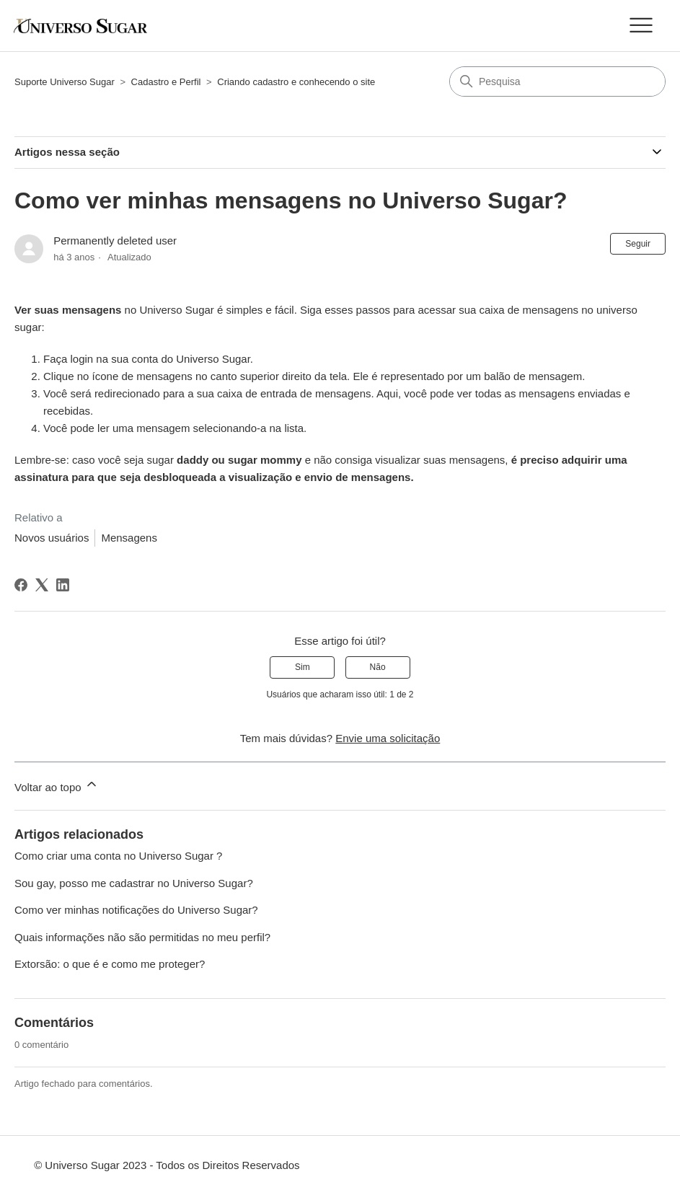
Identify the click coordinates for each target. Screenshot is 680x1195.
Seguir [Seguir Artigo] (637, 244)
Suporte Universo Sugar (64, 81)
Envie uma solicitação (387, 738)
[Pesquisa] (557, 81)
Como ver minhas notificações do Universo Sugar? (136, 910)
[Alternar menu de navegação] (640, 26)
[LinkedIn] (62, 584)
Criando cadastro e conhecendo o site (296, 81)
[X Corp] (41, 584)
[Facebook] (20, 584)
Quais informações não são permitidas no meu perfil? (142, 937)
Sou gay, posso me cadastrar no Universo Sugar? (133, 883)
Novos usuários (51, 538)
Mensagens (129, 538)
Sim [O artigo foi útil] (302, 667)
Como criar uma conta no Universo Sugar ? (118, 856)
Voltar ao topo (56, 785)
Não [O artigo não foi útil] (378, 667)
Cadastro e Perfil (166, 81)
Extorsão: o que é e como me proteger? (109, 964)
